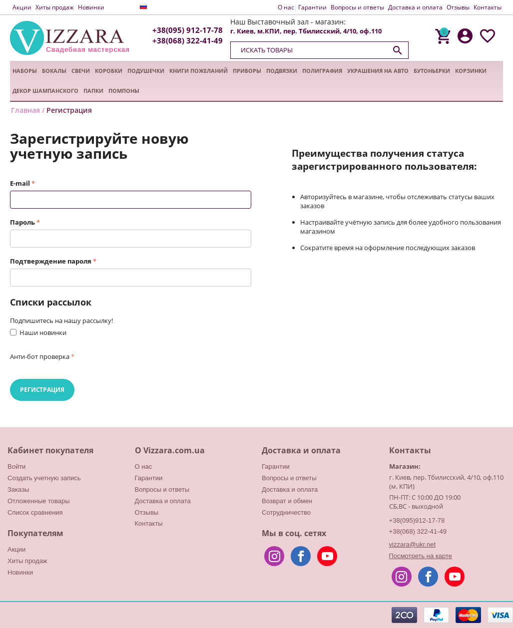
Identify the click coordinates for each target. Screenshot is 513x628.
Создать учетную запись (44, 478)
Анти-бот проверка (39, 356)
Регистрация (42, 389)
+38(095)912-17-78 (417, 520)
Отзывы (458, 7)
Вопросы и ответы (357, 7)
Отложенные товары (38, 501)
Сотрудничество (286, 512)
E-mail (20, 183)
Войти (16, 466)
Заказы (18, 489)
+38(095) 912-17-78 (187, 30)
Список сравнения (35, 512)
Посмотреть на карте (420, 556)
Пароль (22, 222)
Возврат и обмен (287, 501)
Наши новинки (42, 332)
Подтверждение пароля (50, 261)
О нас (286, 7)
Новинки (91, 7)
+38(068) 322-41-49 (187, 40)
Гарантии (312, 7)
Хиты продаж (54, 7)
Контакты (488, 7)
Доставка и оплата (415, 7)
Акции (21, 7)
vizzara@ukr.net (412, 544)
